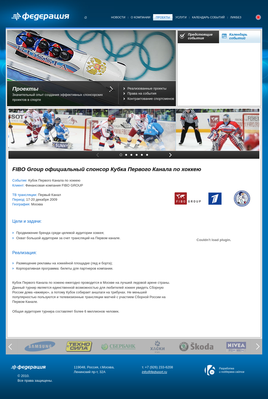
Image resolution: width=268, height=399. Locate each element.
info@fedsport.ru (154, 372)
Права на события (141, 93)
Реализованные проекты (146, 88)
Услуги (181, 17)
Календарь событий (208, 17)
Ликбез (236, 17)
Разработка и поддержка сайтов (231, 370)
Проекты (163, 17)
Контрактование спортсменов (150, 99)
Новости (118, 17)
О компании (140, 17)
